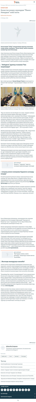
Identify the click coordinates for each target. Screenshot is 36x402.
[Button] (32, 20)
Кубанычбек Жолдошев (6, 15)
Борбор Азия (4, 8)
